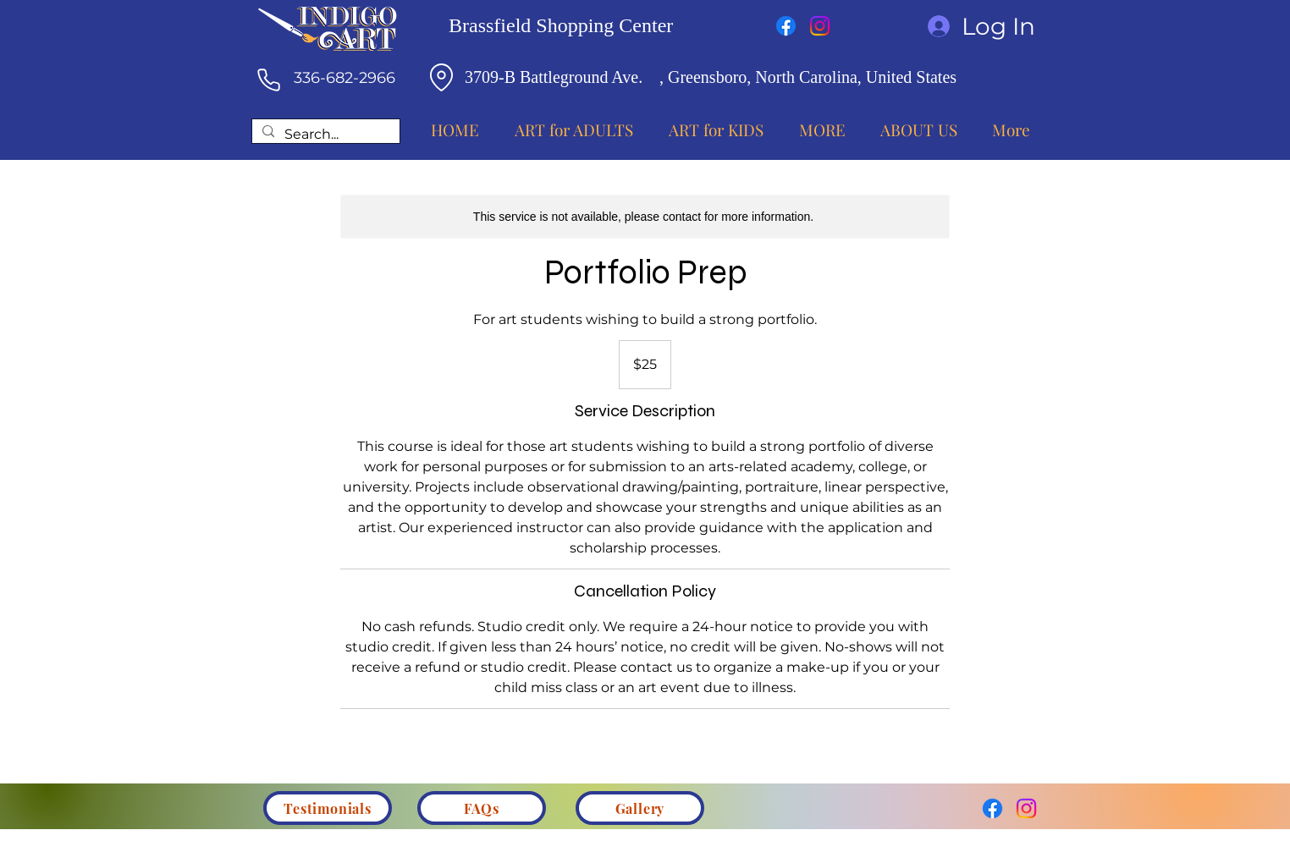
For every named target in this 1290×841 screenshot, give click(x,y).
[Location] (441, 77)
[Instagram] (820, 26)
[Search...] (324, 135)
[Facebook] (786, 26)
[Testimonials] (327, 808)
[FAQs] (481, 808)
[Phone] (268, 79)
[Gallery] (640, 808)
